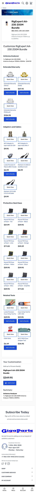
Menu (13, 489)
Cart (32, 489)
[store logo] (13, 3)
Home (4, 489)
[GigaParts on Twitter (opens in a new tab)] (3, 463)
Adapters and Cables (12, 127)
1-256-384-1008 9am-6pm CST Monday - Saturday (16, 447)
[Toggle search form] (22, 3)
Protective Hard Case (12, 203)
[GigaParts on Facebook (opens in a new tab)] (5, 463)
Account (23, 489)
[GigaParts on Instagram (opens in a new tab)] (8, 463)
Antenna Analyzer (11, 56)
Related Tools (9, 295)
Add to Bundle (10, 93)
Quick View (10, 79)
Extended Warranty (11, 67)
